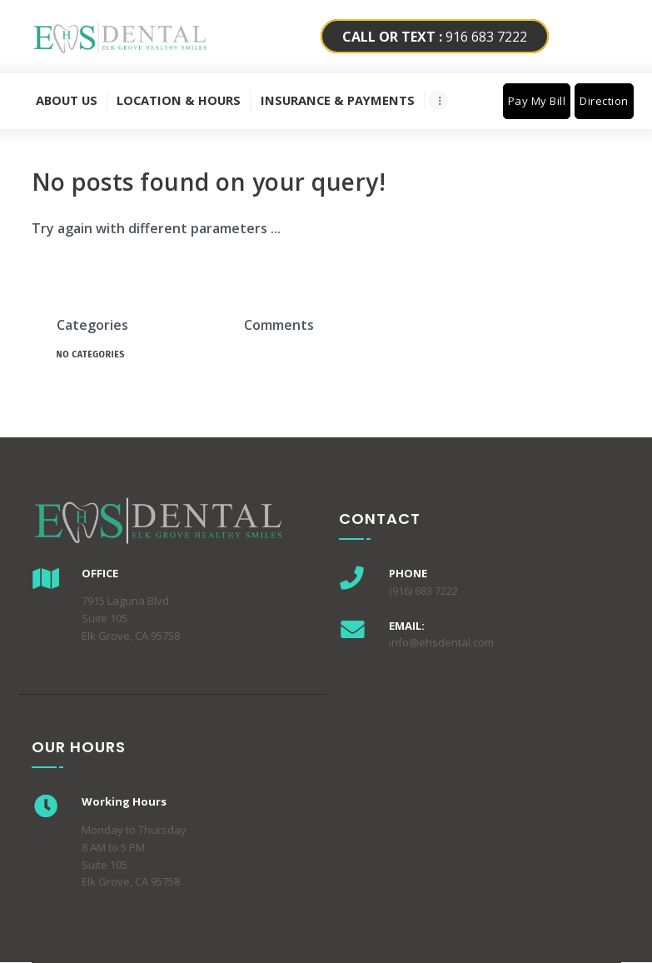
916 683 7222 (434, 36)
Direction (604, 100)
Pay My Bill (537, 100)
